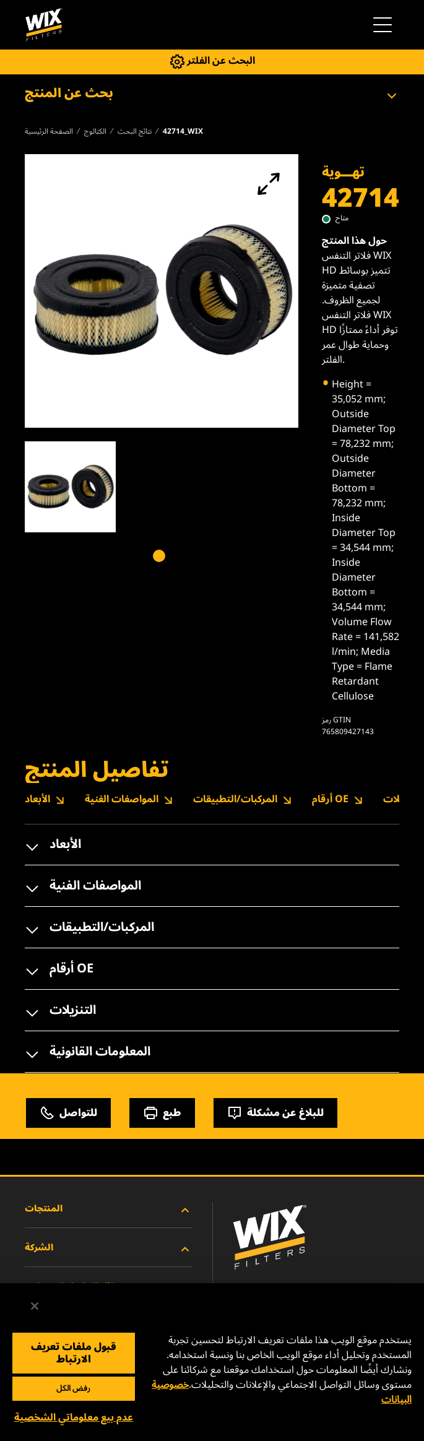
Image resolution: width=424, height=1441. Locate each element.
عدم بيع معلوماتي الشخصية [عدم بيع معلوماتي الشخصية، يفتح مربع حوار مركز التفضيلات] (73, 1417)
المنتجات (109, 1210)
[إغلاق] (34, 1306)
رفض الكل (73, 1388)
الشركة (109, 1249)
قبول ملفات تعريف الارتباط (73, 1353)
